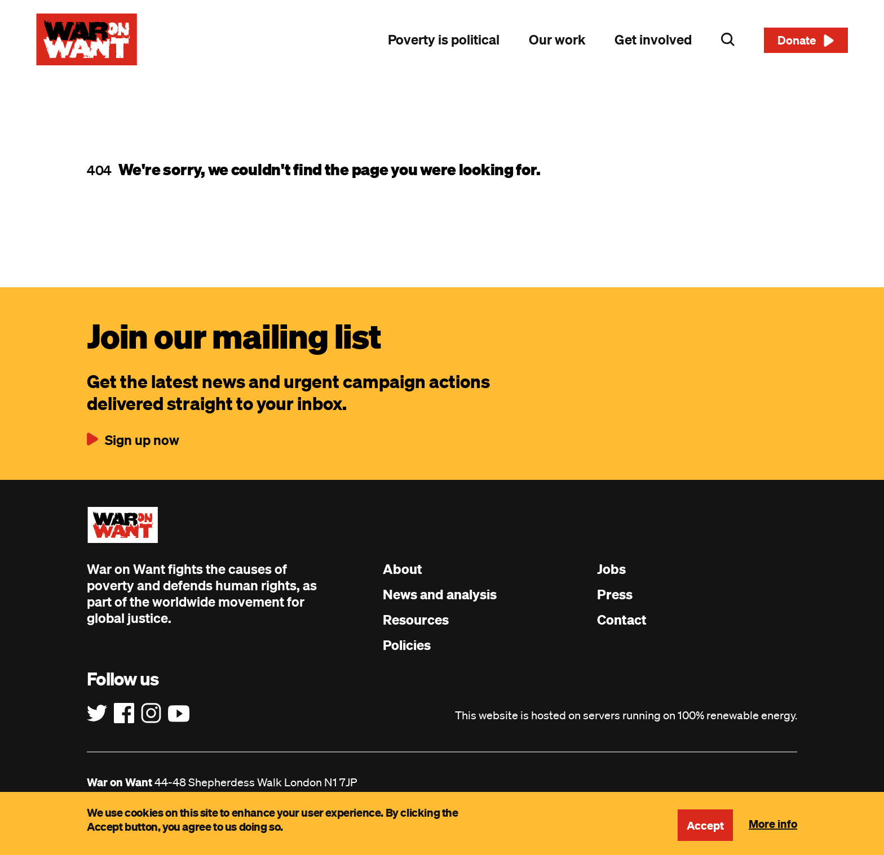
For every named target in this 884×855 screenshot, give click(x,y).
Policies (407, 644)
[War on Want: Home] (87, 39)
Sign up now (142, 440)
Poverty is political (444, 39)
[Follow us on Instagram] (151, 713)
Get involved (653, 39)
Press (615, 594)
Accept (705, 825)
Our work (557, 39)
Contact (622, 619)
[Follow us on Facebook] (124, 713)
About (402, 568)
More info (773, 823)
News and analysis (440, 594)
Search (728, 39)
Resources (416, 619)
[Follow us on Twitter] (97, 713)
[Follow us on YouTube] (178, 713)
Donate (796, 40)
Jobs (611, 568)
